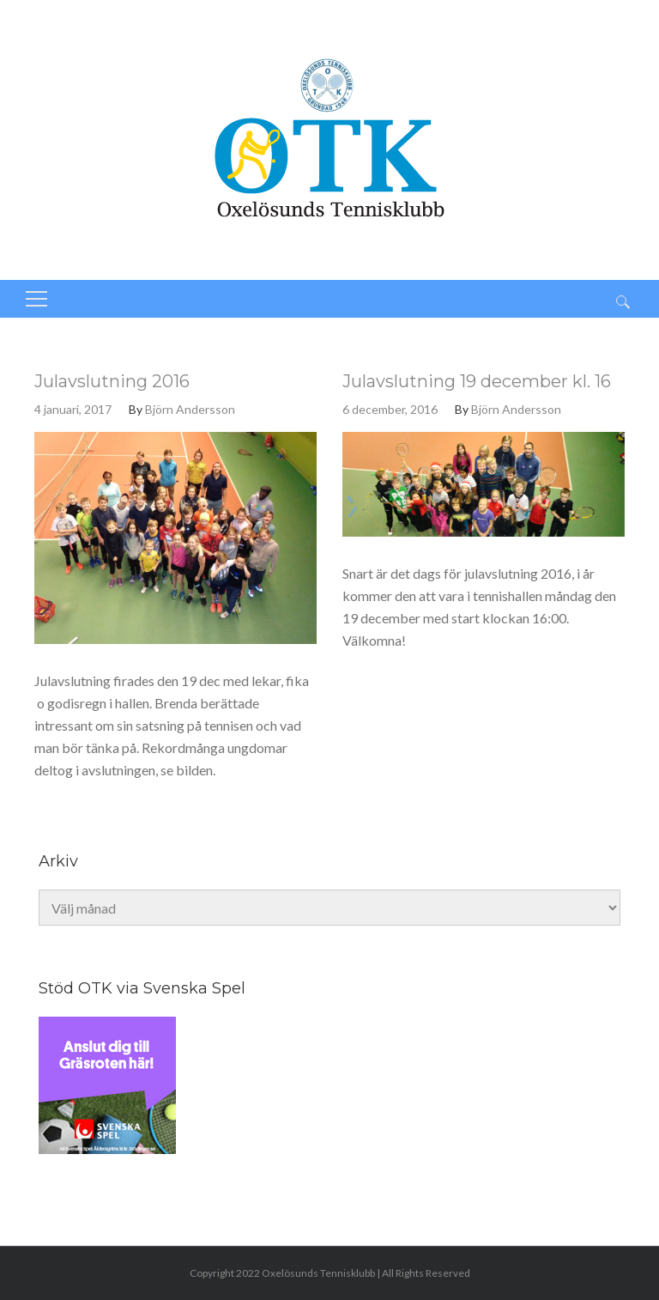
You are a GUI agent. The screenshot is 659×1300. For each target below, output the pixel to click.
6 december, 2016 (390, 409)
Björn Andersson (190, 409)
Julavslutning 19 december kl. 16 (476, 381)
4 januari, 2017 (73, 409)
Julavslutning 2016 (112, 381)
